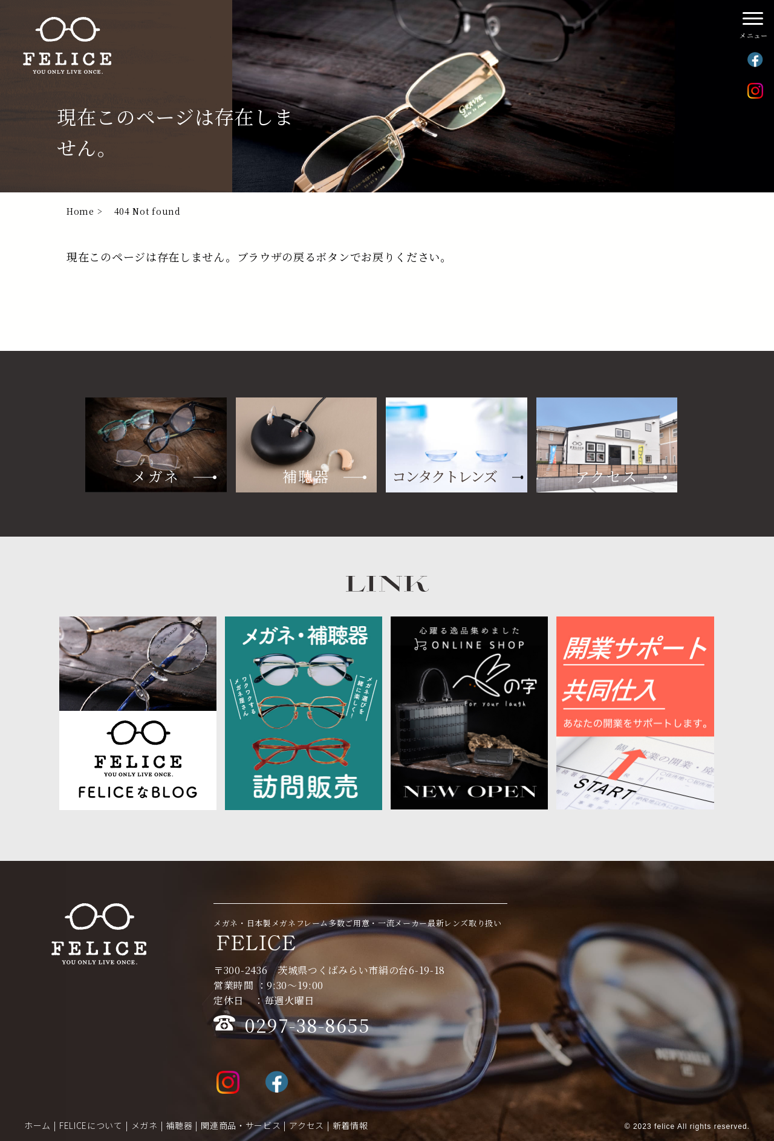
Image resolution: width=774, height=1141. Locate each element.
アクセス (306, 1125)
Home (80, 211)
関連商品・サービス (241, 1125)
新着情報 (350, 1125)
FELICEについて (91, 1125)
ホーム (37, 1125)
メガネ (144, 1125)
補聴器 (179, 1125)
